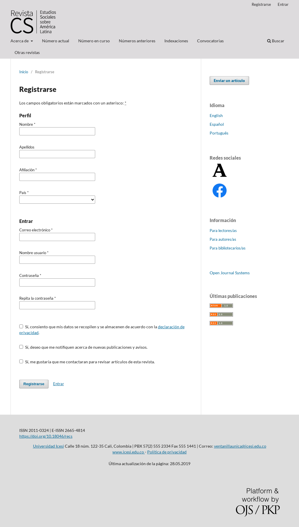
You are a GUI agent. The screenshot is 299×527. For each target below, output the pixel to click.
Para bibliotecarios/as (228, 248)
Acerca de (20, 40)
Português (219, 132)
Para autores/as (223, 239)
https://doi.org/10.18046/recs (45, 436)
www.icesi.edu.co (128, 451)
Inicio (23, 71)
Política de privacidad (167, 451)
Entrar (283, 4)
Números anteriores (137, 40)
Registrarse (261, 4)
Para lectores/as (223, 230)
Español (217, 124)
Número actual (55, 40)
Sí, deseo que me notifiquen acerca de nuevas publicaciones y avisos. (83, 347)
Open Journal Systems (230, 272)
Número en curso (94, 40)
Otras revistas (27, 52)
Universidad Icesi (48, 446)
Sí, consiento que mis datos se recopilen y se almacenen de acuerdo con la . (102, 329)
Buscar (275, 40)
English (216, 115)
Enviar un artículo (229, 80)
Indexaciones (176, 40)
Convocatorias (210, 40)
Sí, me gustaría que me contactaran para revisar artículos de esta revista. (87, 361)
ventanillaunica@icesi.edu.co (240, 446)
